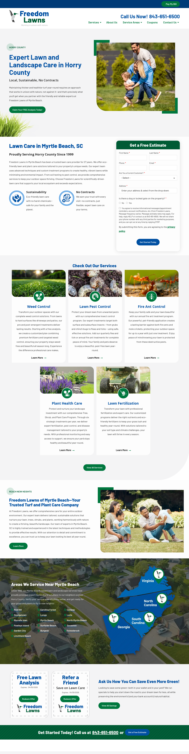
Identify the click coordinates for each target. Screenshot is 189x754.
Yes (130, 203)
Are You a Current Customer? (131, 173)
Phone (121, 163)
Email (151, 163)
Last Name (154, 153)
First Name (123, 153)
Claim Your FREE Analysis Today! (27, 109)
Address (122, 186)
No (123, 203)
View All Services (94, 467)
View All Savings (109, 705)
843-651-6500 (105, 732)
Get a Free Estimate (137, 732)
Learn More (18, 546)
